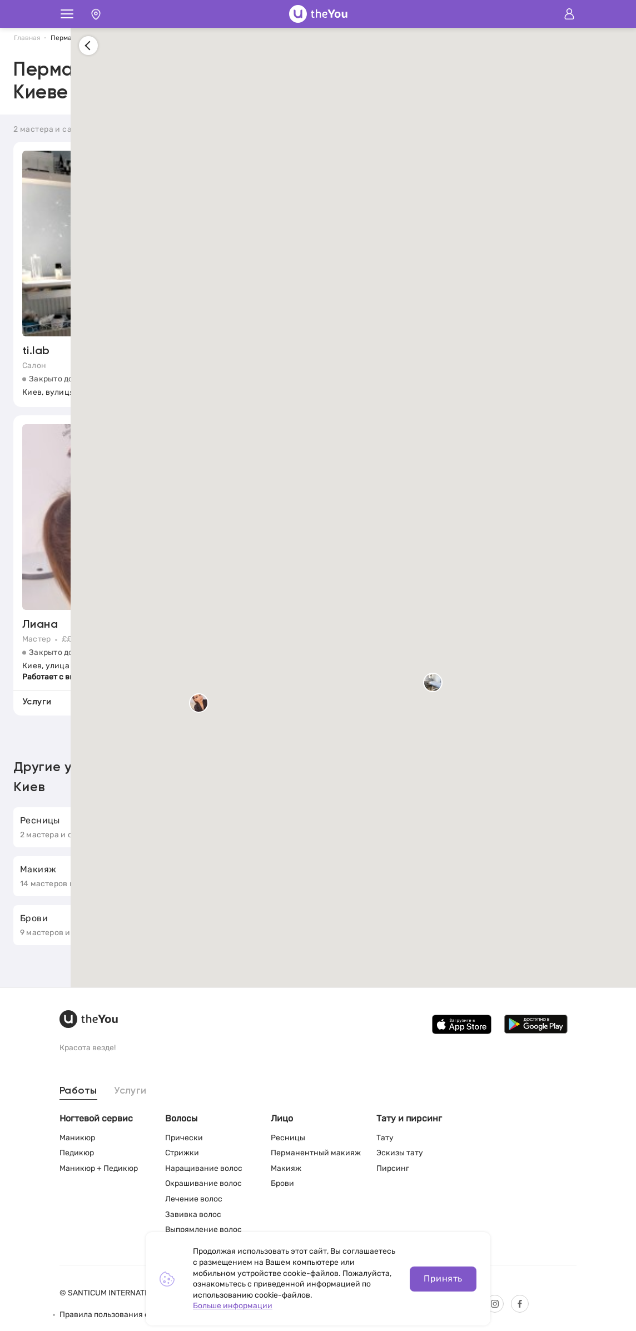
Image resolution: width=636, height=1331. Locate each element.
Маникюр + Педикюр (98, 1168)
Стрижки (182, 1153)
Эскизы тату (399, 1153)
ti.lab (36, 351)
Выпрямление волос (203, 1229)
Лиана (40, 625)
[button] (550, 684)
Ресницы (288, 1138)
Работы (78, 1091)
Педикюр (76, 1153)
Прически (184, 1138)
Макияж (286, 1168)
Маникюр (77, 1138)
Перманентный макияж (316, 1153)
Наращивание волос (203, 1168)
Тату (385, 1138)
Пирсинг (392, 1168)
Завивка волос (193, 1214)
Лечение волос (193, 1199)
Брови (282, 1183)
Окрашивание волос (203, 1183)
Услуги (130, 1091)
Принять (443, 1278)
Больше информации (232, 1305)
